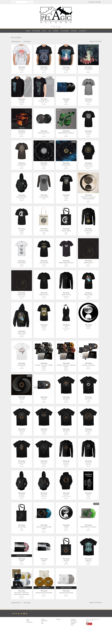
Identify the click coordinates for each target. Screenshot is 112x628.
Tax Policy (73, 623)
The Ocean (15, 37)
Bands (28, 30)
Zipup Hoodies (44, 620)
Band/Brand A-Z (16, 41)
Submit (30, 2)
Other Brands (29, 622)
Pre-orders (36, 30)
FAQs (72, 625)
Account (91, 2)
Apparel (55, 30)
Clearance (82, 30)
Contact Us (73, 619)
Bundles (74, 30)
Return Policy (73, 620)
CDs (49, 30)
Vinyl (44, 30)
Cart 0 (98, 2)
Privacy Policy (74, 622)
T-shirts (43, 619)
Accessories (65, 30)
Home (27, 619)
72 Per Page (27, 41)
